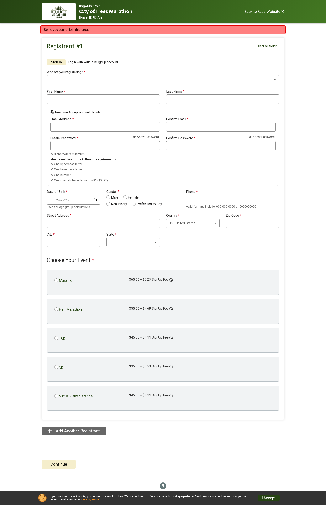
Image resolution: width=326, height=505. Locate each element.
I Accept (268, 498)
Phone (192, 192)
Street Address (59, 215)
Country (172, 215)
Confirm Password (180, 138)
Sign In (56, 62)
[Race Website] (60, 11)
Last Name (175, 91)
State (111, 234)
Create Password (64, 138)
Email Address (62, 119)
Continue (58, 464)
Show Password (146, 137)
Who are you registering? (66, 72)
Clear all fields (267, 46)
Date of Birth (57, 192)
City (51, 234)
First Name (56, 91)
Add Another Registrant (74, 430)
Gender (112, 192)
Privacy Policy (91, 499)
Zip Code (233, 215)
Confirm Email (177, 119)
